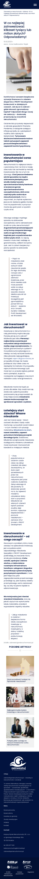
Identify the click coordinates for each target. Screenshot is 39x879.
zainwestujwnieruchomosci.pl (14, 851)
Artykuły (25, 11)
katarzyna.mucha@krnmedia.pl (14, 848)
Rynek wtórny (8, 813)
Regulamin (31, 872)
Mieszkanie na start (22, 430)
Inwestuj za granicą (10, 816)
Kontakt (6, 825)
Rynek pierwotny (9, 810)
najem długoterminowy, (22, 358)
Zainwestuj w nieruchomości (13, 11)
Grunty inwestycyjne (10, 819)
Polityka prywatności (19, 873)
